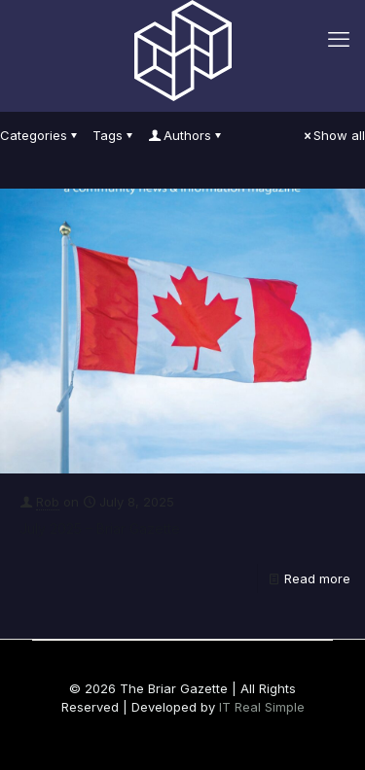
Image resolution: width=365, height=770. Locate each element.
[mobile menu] (338, 38)
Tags (113, 135)
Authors (186, 135)
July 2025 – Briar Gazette (99, 528)
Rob (47, 501)
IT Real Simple (262, 707)
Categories (40, 135)
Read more (317, 578)
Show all (333, 135)
